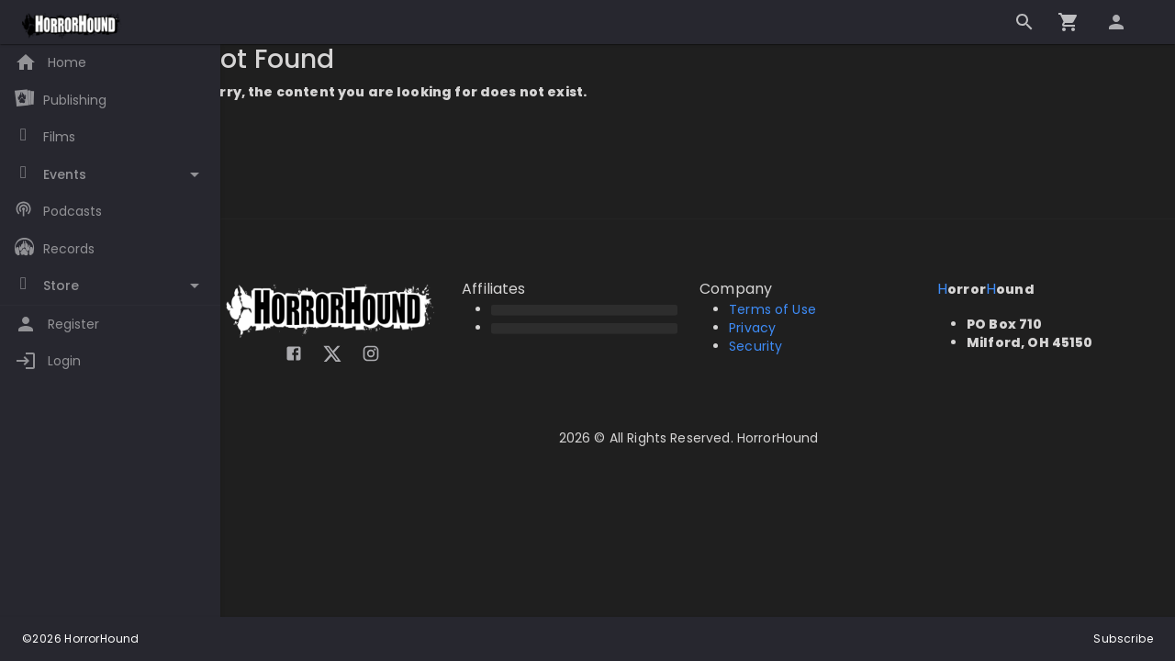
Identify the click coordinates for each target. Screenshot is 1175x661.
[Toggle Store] (110, 286)
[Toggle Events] (110, 175)
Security (764, 346)
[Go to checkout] (1068, 22)
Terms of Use (781, 309)
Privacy (761, 328)
